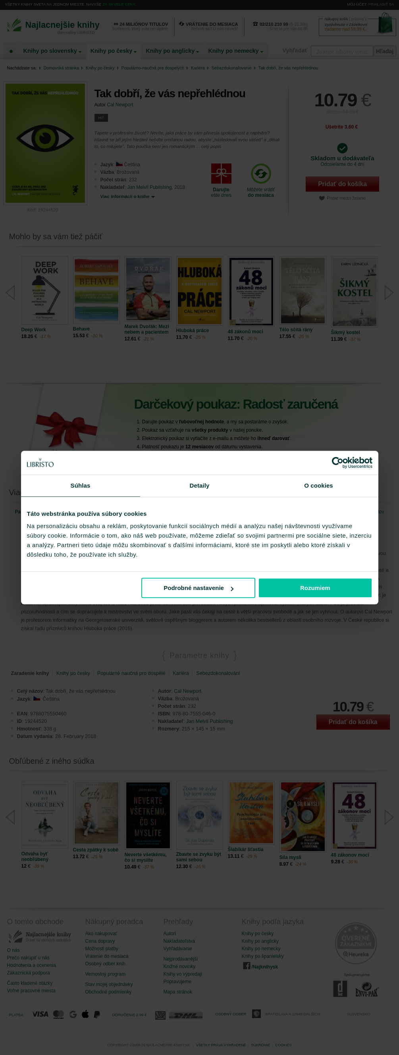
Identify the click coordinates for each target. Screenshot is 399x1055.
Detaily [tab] (200, 485)
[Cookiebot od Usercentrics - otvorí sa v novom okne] (337, 463)
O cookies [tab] (318, 485)
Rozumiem (315, 587)
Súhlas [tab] (81, 485)
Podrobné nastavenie (198, 587)
